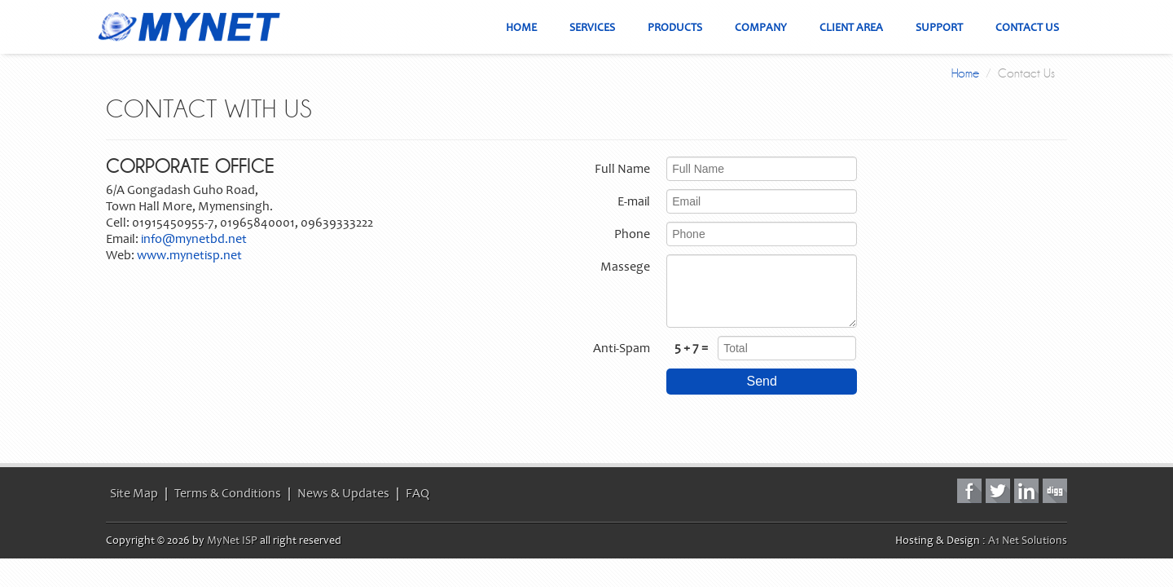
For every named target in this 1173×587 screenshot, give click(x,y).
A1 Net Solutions (1027, 540)
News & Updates (343, 493)
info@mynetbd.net (194, 239)
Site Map (134, 493)
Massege (625, 266)
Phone (632, 234)
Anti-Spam (621, 348)
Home (965, 73)
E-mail (633, 201)
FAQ (417, 493)
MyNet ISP (232, 540)
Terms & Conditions (227, 493)
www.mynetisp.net (189, 255)
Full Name (622, 169)
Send (762, 381)
